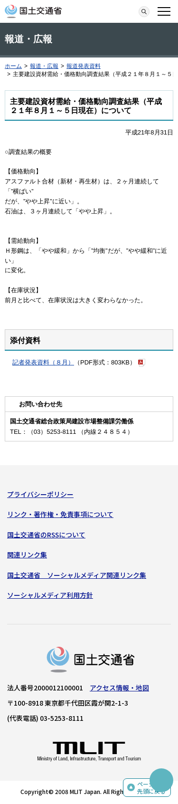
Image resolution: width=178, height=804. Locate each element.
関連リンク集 (27, 554)
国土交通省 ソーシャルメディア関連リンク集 (76, 575)
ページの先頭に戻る (151, 787)
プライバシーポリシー (40, 494)
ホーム (13, 66)
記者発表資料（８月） (43, 362)
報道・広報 (44, 66)
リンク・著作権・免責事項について (60, 514)
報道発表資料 (83, 66)
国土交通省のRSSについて (46, 534)
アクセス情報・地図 (119, 687)
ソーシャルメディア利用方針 (50, 595)
